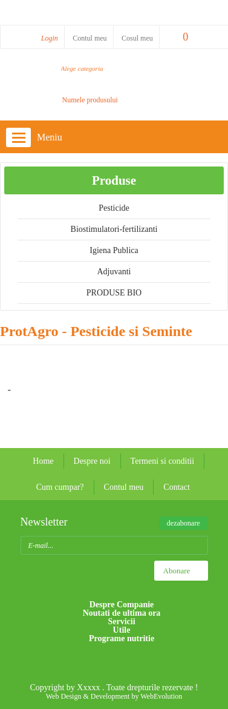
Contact (176, 487)
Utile (122, 630)
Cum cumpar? (60, 487)
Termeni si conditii (163, 461)
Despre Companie (122, 604)
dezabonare (183, 523)
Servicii (121, 622)
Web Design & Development (88, 696)
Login (49, 38)
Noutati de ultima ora (122, 613)
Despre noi (92, 461)
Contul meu (89, 38)
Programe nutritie (121, 639)
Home (43, 461)
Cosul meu (137, 38)
